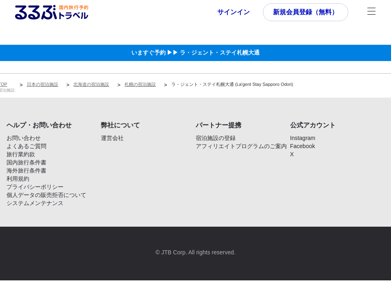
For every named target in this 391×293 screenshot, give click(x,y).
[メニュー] (371, 12)
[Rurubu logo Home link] (51, 12)
